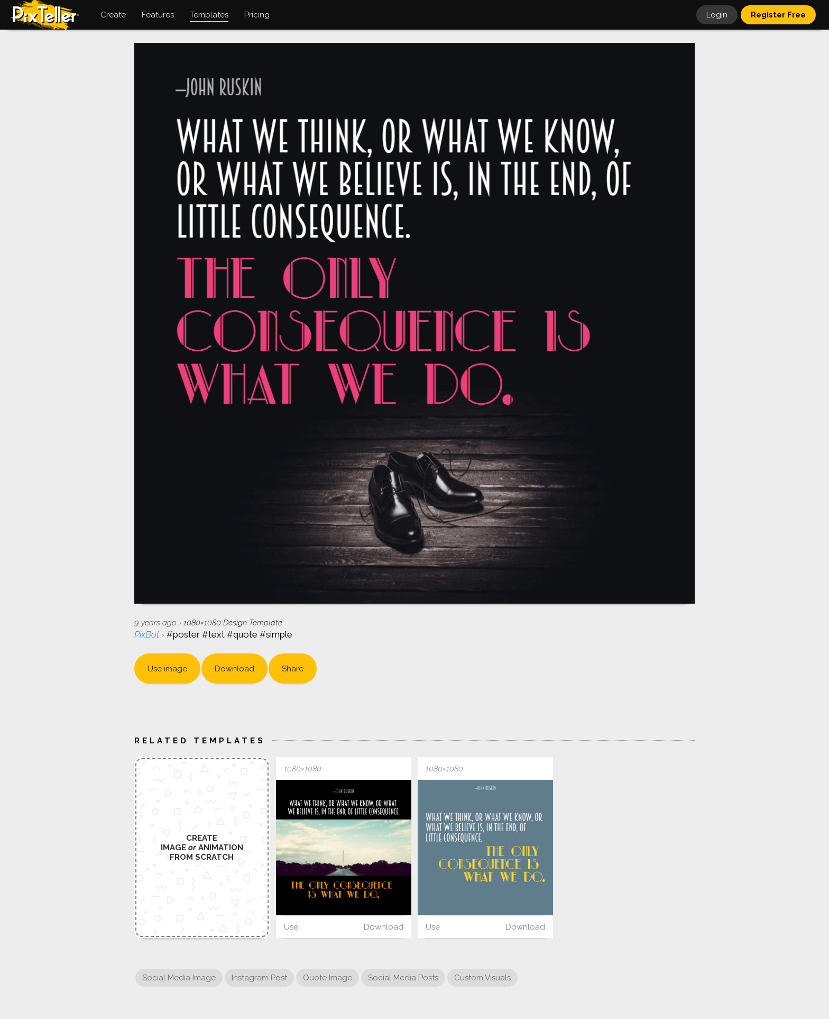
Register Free (778, 15)
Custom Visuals (482, 977)
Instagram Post (259, 977)
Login (716, 15)
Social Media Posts (403, 977)
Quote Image (327, 977)
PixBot (147, 634)
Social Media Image (179, 977)
